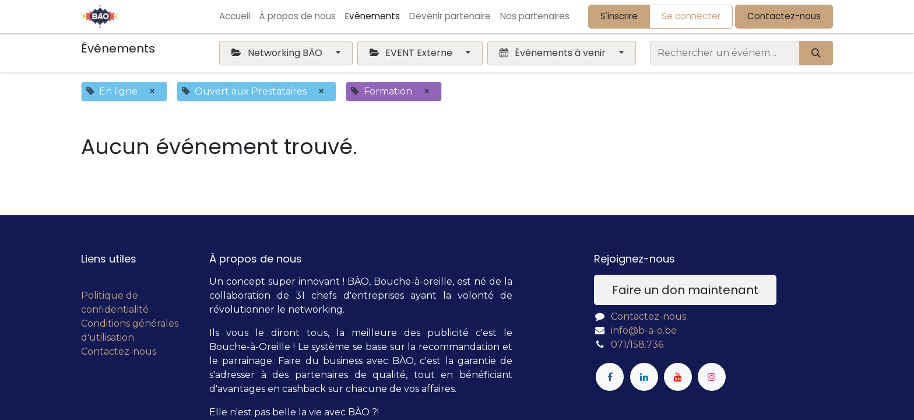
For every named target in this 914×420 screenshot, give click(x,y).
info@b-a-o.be (644, 330)
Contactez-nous (784, 16)
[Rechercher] (816, 53)
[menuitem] (235, 16)
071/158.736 (637, 344)
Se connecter (691, 16)
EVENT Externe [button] (412, 53)
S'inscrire (619, 16)
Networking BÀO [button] (277, 53)
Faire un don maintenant (685, 290)
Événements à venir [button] (553, 53)
